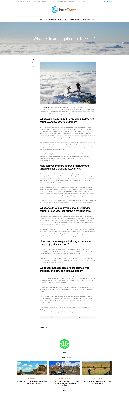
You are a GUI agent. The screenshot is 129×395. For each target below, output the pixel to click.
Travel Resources (62, 1)
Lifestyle (71, 1)
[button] (63, 390)
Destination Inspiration (53, 19)
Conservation (20, 1)
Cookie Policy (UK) (88, 19)
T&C (78, 1)
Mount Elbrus (49, 107)
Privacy (28, 1)
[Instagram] (109, 1)
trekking (52, 330)
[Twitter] (111, 1)
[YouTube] (107, 1)
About (42, 19)
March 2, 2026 (99, 386)
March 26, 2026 (67, 388)
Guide (66, 19)
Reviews (52, 1)
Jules (69, 43)
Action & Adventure (64, 33)
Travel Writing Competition (40, 1)
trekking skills (61, 330)
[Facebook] (104, 1)
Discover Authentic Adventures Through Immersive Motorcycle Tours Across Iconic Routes (64, 383)
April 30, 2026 (34, 386)
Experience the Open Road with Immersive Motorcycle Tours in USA (32, 382)
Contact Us (85, 1)
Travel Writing (75, 19)
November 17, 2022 (62, 43)
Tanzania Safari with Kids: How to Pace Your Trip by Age (97, 382)
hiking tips (44, 330)
